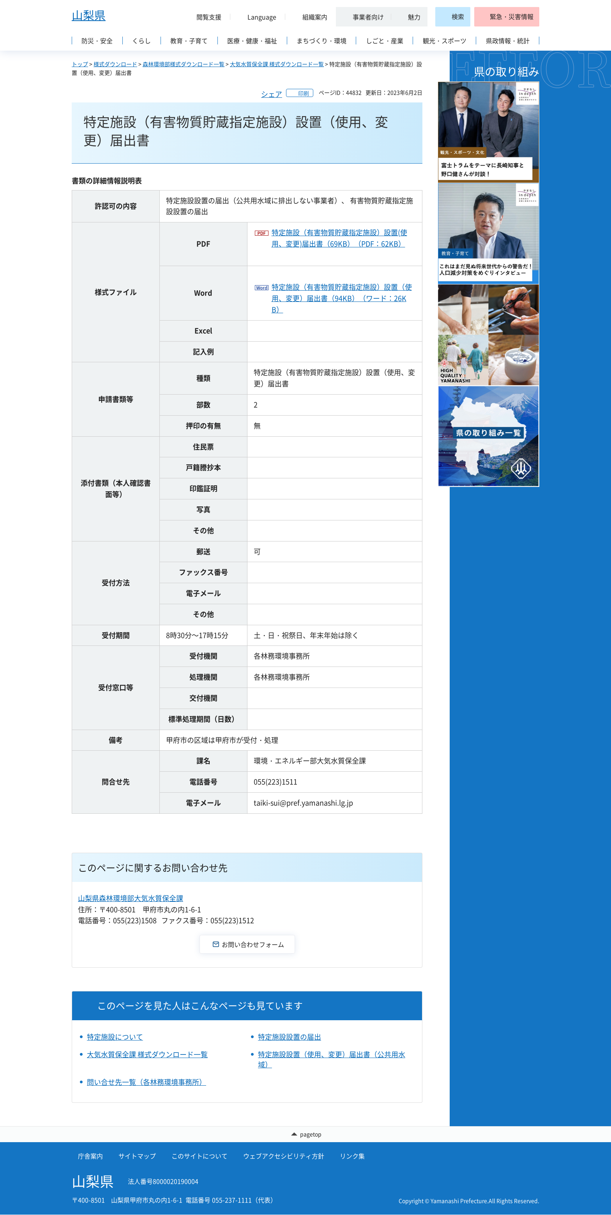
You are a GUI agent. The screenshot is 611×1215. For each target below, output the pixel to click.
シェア (271, 94)
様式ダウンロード (115, 64)
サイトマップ (137, 1156)
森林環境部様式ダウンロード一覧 (183, 64)
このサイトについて (199, 1156)
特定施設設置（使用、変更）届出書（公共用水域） (331, 1059)
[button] (206, 16)
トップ (80, 64)
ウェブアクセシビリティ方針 (283, 1156)
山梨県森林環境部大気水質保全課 (130, 898)
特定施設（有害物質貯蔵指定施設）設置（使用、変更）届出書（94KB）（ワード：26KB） (342, 298)
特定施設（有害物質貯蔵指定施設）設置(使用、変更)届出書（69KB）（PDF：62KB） (339, 238)
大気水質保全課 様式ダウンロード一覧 (277, 64)
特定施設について (115, 1037)
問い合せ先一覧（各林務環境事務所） (146, 1082)
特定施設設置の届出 (289, 1037)
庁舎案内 (90, 1156)
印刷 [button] (303, 93)
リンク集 (352, 1156)
